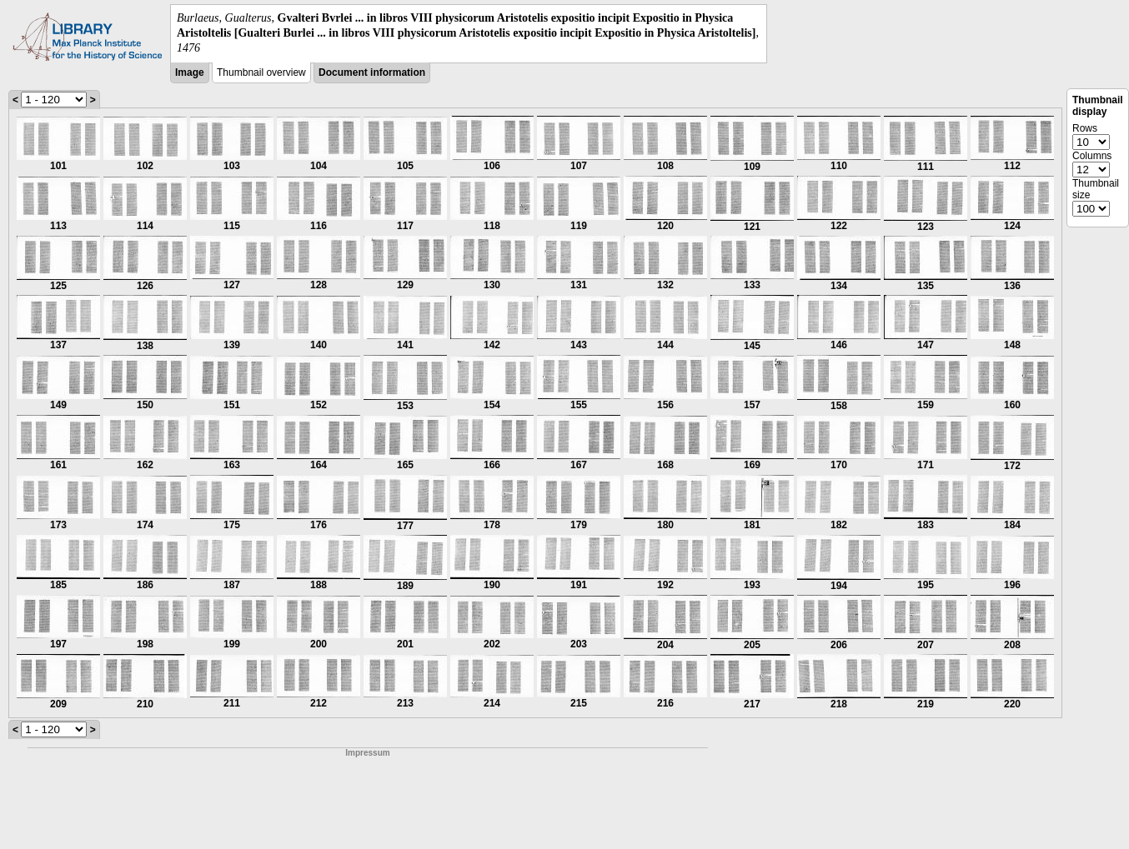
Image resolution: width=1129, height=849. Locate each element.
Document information (372, 72)
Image (189, 72)
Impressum (367, 752)
